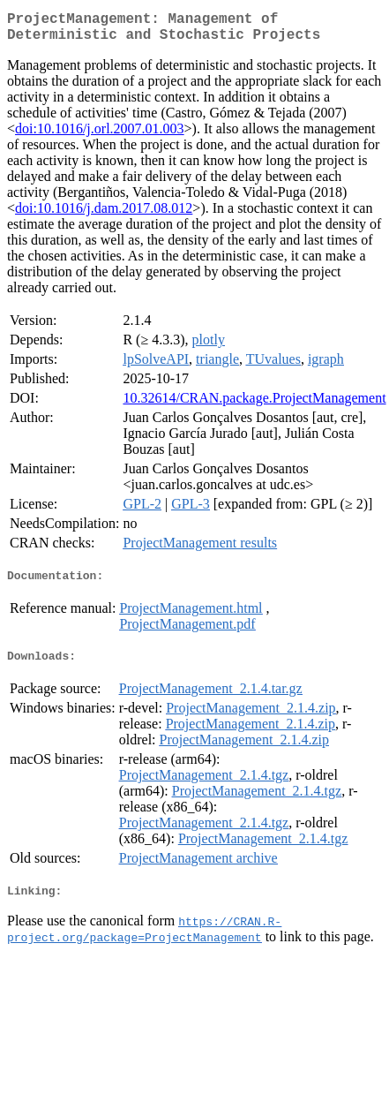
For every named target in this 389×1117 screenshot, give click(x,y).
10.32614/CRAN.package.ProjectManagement (254, 404)
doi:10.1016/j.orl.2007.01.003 (99, 135)
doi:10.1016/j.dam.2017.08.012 (103, 215)
